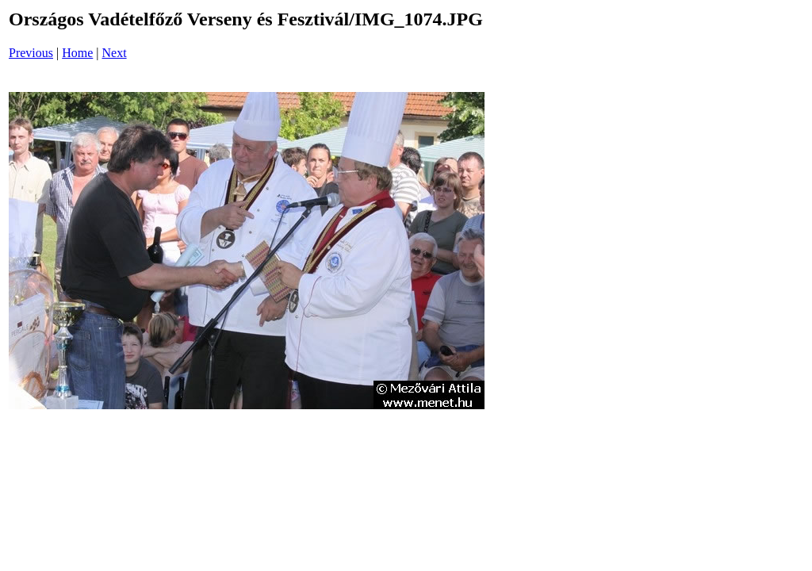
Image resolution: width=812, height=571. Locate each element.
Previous (31, 52)
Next (114, 52)
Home (77, 52)
